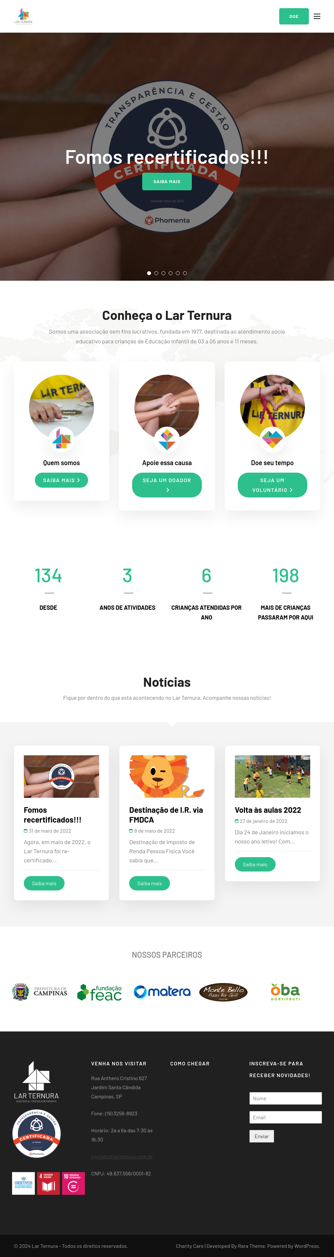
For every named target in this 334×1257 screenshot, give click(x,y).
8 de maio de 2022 (154, 830)
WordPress (306, 1246)
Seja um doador (167, 485)
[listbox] (167, 157)
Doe (294, 16)
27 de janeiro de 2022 (263, 821)
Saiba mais (166, 181)
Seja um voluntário (272, 485)
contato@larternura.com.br (122, 1156)
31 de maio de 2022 (50, 830)
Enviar (262, 1136)
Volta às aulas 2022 (268, 809)
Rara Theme (251, 1246)
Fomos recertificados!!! (53, 814)
